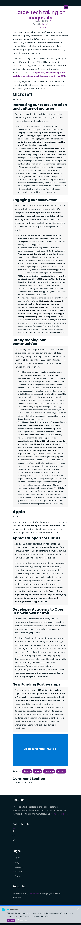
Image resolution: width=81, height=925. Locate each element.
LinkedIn (61, 771)
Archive (18, 871)
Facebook (49, 771)
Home (17, 857)
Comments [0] (40, 27)
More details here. (59, 814)
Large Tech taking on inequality (40, 15)
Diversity (45, 24)
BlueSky (27, 771)
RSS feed (34, 893)
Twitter (37, 771)
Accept (11, 920)
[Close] (78, 909)
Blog (17, 862)
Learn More (22, 920)
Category (19, 867)
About (18, 876)
